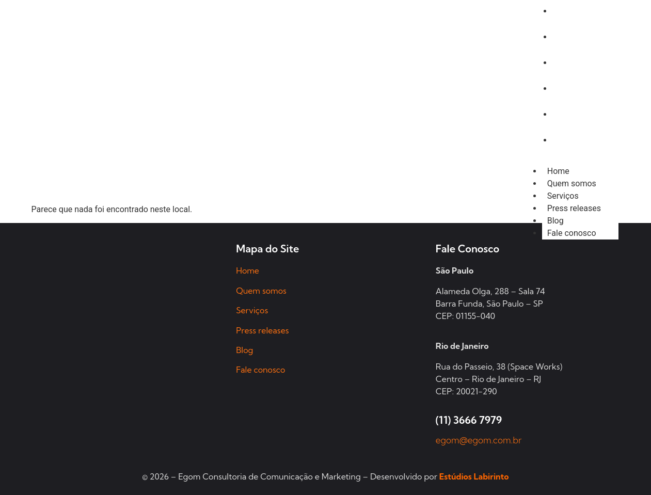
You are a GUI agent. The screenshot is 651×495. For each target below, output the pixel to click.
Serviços (563, 196)
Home (558, 171)
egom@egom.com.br (479, 440)
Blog (555, 221)
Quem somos (571, 183)
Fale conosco (571, 233)
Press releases (574, 208)
